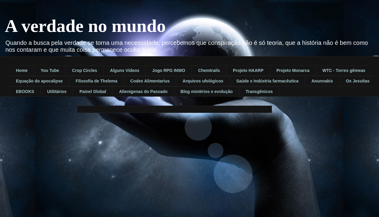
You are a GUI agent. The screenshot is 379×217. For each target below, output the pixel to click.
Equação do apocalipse (39, 81)
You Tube (50, 70)
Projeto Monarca (293, 70)
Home (22, 70)
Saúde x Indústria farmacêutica (267, 81)
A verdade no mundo (85, 26)
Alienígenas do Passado (143, 91)
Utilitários (57, 91)
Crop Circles (84, 70)
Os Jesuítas (358, 81)
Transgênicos (259, 91)
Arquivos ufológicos (203, 81)
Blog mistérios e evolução (206, 91)
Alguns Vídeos (124, 70)
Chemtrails (209, 70)
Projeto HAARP (248, 70)
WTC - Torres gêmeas (343, 70)
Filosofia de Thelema (96, 81)
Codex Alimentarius (150, 81)
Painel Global (92, 91)
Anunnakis (322, 81)
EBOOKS (25, 91)
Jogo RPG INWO (168, 70)
